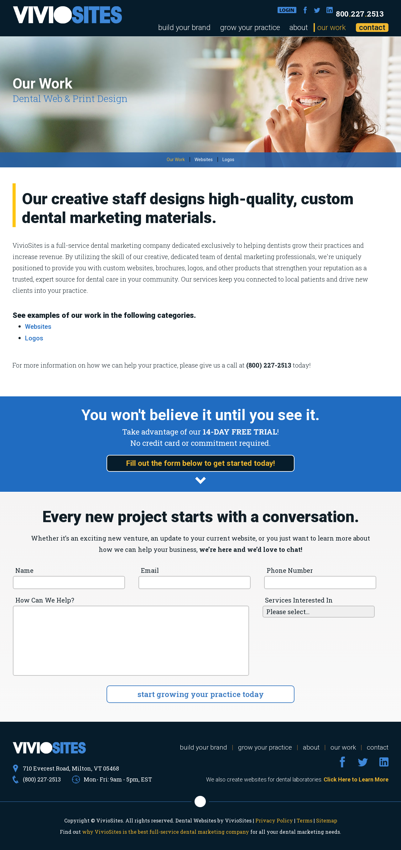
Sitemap (326, 820)
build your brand (184, 27)
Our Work (176, 159)
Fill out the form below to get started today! (200, 463)
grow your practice (250, 27)
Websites (204, 159)
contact (372, 27)
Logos (228, 159)
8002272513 (360, 14)
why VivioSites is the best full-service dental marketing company (165, 831)
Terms (304, 820)
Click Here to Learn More (356, 779)
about (298, 27)
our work (331, 27)
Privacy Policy (274, 820)
